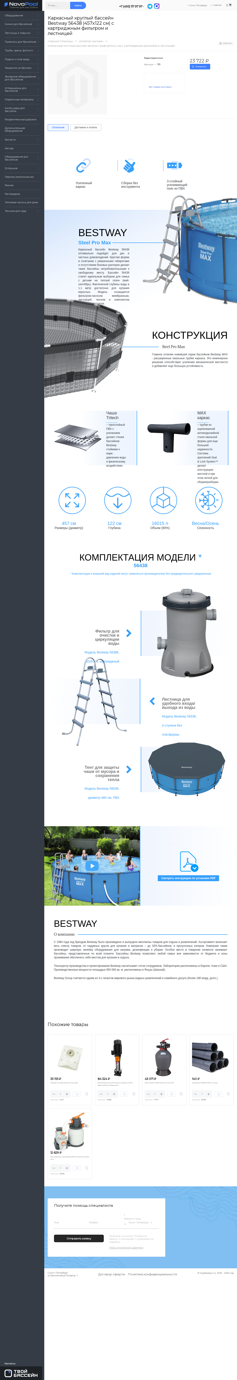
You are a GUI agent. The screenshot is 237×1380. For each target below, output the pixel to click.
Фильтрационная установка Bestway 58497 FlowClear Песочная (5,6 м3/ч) (68, 1158)
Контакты (10, 1363)
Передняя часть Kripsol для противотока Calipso (63, 1084)
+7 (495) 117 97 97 (132, 6)
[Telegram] (152, 6)
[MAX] (158, 6)
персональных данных (126, 1249)
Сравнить (225, 43)
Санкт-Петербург (139, 1223)
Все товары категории (161, 87)
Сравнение (216, 5)
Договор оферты (111, 1275)
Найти (80, 5)
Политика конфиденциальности (152, 1275)
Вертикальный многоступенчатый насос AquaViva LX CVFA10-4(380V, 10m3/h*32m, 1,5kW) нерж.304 (115, 1086)
